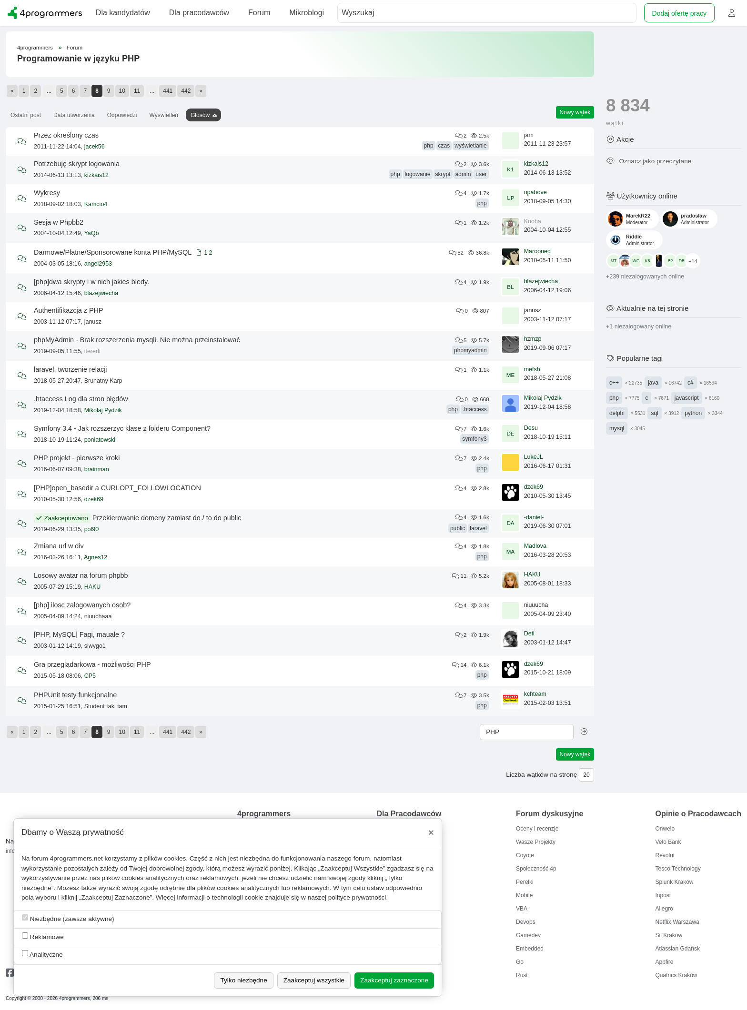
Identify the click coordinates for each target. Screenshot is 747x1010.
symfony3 (474, 439)
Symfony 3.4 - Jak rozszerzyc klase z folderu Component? (122, 428)
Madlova (535, 546)
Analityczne (42, 954)
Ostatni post (25, 115)
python (693, 413)
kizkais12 (96, 175)
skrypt (443, 174)
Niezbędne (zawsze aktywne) (68, 918)
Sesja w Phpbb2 (58, 222)
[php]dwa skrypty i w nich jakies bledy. (91, 282)
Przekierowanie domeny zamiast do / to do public (167, 518)
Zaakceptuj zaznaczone (394, 980)
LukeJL (533, 457)
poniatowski (99, 439)
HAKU (92, 587)
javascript (687, 398)
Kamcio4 (96, 204)
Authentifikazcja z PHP (68, 310)
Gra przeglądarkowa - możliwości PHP (92, 664)
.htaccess (475, 409)
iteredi (92, 351)
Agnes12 (95, 557)
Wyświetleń (163, 115)
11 (137, 91)
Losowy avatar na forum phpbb (81, 575)
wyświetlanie (470, 145)
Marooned (537, 251)
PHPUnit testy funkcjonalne (75, 695)
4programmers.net (76, 858)
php (429, 145)
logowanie (418, 174)
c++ (614, 382)
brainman (96, 469)
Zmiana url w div (59, 546)
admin (463, 174)
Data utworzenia (74, 115)
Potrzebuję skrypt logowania (77, 164)
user (480, 174)
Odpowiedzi (122, 115)
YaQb (91, 233)
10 (122, 91)
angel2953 (98, 263)
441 (167, 91)
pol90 (91, 529)
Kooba (532, 221)
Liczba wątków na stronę (541, 774)
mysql (616, 428)
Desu (531, 428)
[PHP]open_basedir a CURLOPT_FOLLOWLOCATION (117, 488)
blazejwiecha (101, 293)
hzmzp (533, 339)
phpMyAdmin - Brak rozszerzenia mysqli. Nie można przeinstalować (137, 340)
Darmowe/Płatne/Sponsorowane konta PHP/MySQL (113, 252)
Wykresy (47, 193)
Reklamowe (43, 936)
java (653, 382)
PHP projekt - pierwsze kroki (77, 458)
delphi (617, 413)
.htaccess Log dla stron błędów (81, 399)
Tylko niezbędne (243, 980)
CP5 (90, 676)
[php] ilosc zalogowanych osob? (82, 605)
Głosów (200, 115)
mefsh (532, 369)
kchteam (535, 694)
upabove (535, 192)
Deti (529, 633)
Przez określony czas (66, 135)
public (457, 528)
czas (444, 145)
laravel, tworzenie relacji (70, 369)
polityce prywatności (357, 897)
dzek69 (93, 499)
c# (690, 382)
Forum (74, 47)
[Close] (431, 832)
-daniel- (534, 517)
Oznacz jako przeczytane (648, 161)
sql (654, 413)
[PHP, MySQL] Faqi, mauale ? (79, 634)
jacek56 (94, 146)
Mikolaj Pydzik (103, 410)
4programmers (35, 47)
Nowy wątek (575, 112)
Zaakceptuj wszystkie (313, 980)
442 (186, 91)
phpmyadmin (470, 350)
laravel (478, 528)
